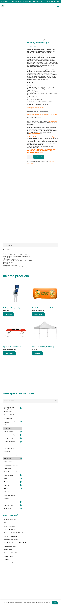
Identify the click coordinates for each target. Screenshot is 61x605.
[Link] (2, 6)
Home (28, 40)
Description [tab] (8, 245)
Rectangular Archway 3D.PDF (35, 108)
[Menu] (58, 6)
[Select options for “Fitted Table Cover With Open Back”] (38, 314)
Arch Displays (51, 161)
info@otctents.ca (52, 121)
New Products (35, 40)
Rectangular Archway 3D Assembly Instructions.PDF (42, 114)
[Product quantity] (30, 157)
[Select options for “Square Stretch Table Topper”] (9, 353)
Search (56, 400)
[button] (8, 314)
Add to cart (39, 156)
